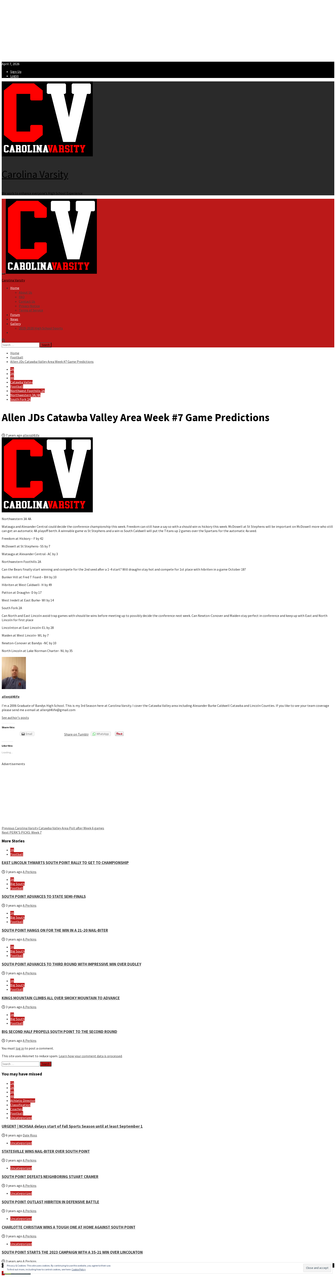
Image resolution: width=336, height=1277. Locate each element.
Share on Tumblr (76, 734)
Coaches (16, 1109)
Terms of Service (31, 310)
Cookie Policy (79, 1269)
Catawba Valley (21, 382)
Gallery (15, 323)
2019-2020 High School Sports (41, 328)
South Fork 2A (20, 399)
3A (12, 373)
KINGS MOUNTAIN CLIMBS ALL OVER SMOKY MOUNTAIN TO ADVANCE (61, 998)
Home (14, 288)
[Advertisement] (130, 32)
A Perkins (29, 872)
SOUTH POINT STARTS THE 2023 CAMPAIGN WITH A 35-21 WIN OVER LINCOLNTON (72, 1252)
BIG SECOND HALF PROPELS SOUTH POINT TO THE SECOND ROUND (59, 1031)
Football (16, 386)
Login (14, 76)
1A (12, 1083)
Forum (15, 315)
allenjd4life (31, 435)
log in (20, 1048)
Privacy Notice (29, 306)
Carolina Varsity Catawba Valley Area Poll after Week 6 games (53, 828)
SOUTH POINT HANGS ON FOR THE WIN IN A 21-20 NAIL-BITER (55, 930)
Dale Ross (30, 1135)
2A (12, 369)
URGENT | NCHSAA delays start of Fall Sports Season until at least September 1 (72, 1126)
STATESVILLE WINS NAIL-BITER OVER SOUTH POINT (46, 1151)
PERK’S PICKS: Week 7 (22, 832)
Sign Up (15, 71)
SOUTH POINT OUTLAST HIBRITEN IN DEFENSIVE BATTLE (50, 1201)
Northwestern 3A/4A (25, 395)
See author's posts (15, 717)
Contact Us (27, 301)
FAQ (22, 297)
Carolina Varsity (35, 174)
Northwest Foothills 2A (27, 391)
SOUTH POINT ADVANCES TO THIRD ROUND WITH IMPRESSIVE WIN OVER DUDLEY (71, 964)
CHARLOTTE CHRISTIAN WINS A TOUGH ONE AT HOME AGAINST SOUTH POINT (68, 1227)
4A (12, 378)
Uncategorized (21, 1118)
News (14, 319)
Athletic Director (22, 1100)
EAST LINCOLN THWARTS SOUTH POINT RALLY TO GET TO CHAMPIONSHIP (65, 862)
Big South (17, 884)
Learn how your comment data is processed (90, 1056)
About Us (25, 292)
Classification (20, 1105)
